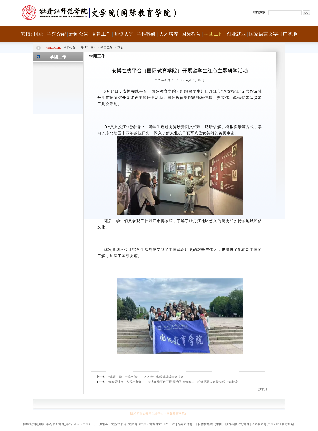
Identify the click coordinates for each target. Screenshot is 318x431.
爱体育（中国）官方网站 (145, 424)
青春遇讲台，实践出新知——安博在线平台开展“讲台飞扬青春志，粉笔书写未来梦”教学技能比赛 (173, 382)
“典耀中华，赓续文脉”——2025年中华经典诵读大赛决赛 (146, 377)
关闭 (262, 389)
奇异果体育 (185, 424)
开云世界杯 (101, 424)
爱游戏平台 (118, 424)
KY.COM (169, 424)
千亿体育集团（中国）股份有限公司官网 (222, 424)
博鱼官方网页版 (33, 424)
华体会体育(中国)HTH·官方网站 (272, 424)
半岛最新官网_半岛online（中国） (69, 424)
